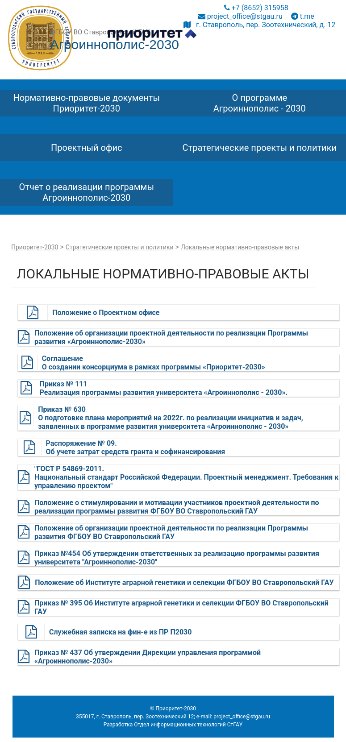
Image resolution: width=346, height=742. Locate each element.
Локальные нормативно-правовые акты (240, 247)
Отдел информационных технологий (180, 724)
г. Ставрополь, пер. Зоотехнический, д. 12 (259, 25)
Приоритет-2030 (34, 247)
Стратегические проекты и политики (120, 247)
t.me (302, 16)
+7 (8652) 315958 (256, 8)
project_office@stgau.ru (240, 16)
